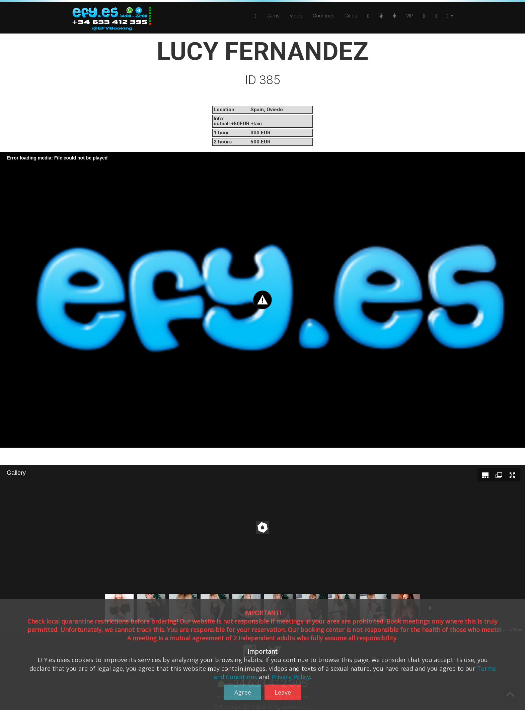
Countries (323, 16)
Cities (351, 16)
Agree (242, 692)
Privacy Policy (290, 677)
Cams (273, 16)
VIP (409, 16)
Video (296, 16)
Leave (283, 692)
